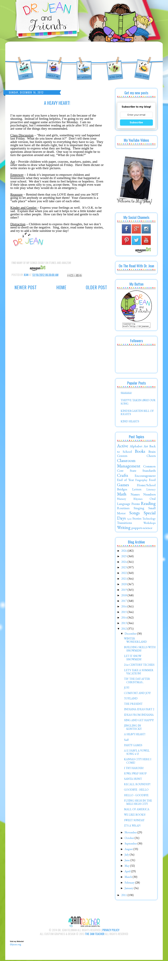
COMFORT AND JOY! (137, 694)
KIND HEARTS (130, 422)
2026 (124, 551)
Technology (149, 519)
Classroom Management (128, 464)
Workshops (149, 524)
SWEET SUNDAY (134, 821)
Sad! (126, 740)
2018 (124, 596)
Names (135, 495)
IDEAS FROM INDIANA (139, 715)
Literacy (151, 490)
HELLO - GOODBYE (136, 796)
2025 (124, 557)
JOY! (126, 688)
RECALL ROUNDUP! (137, 785)
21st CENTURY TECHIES (139, 665)
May (127, 866)
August (129, 850)
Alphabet (136, 447)
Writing (123, 528)
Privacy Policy (110, 931)
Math (121, 495)
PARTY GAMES (133, 746)
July (127, 855)
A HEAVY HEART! (134, 735)
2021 (124, 579)
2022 (124, 574)
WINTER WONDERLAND (135, 641)
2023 (124, 568)
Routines (123, 509)
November (131, 833)
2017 (124, 602)
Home (61, 287)
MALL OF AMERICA (136, 810)
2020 (124, 585)
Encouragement (145, 476)
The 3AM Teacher (94, 935)
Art (146, 447)
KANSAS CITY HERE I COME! (137, 761)
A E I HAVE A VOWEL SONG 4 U (137, 753)
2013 (124, 624)
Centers (122, 456)
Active (122, 447)
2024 (124, 562)
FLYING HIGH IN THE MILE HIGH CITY (138, 803)
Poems (135, 504)
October (130, 839)
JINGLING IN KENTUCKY (133, 728)
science (147, 528)
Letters (136, 490)
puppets (136, 528)
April (128, 872)
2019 (124, 590)
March (129, 878)
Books (140, 452)
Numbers (149, 495)
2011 (124, 896)
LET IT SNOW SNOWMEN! (132, 658)
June (127, 861)
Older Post (96, 287)
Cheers (151, 456)
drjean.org (15, 945)
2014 (124, 618)
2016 (124, 607)
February (130, 883)
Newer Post (26, 287)
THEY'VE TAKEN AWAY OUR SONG (138, 402)
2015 (124, 613)
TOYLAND (131, 699)
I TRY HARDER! (134, 769)
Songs (134, 514)
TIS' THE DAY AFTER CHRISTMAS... (137, 681)
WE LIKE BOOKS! (134, 815)
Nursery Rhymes (130, 499)
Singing (139, 509)
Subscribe (136, 122)
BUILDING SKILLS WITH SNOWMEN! (139, 649)
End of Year (125, 480)
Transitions (124, 523)
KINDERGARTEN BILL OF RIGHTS (137, 413)
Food (152, 480)
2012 (124, 629)
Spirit (129, 519)
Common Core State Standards (136, 469)
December (131, 634)
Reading (148, 504)
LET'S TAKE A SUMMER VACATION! (138, 672)
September (131, 844)
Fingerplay (141, 481)
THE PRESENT (133, 704)
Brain (152, 452)
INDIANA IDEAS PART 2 (139, 710)
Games (123, 486)
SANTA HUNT (133, 779)
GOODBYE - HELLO (136, 790)
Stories (136, 519)
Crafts (122, 476)
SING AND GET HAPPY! (139, 721)
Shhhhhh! (126, 394)
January (129, 889)
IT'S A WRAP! (132, 826)
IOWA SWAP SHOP (135, 774)
